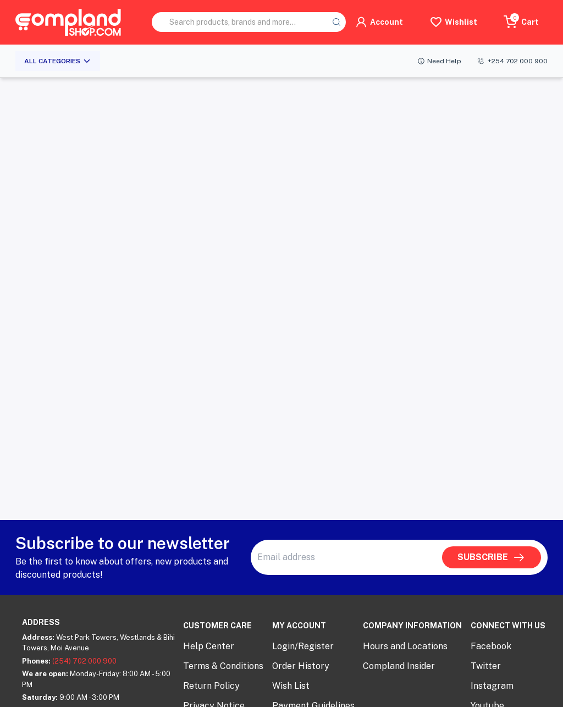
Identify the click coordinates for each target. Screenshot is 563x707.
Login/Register (303, 646)
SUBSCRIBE (491, 557)
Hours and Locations (405, 646)
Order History (300, 666)
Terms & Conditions (223, 666)
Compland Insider (399, 666)
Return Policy (211, 686)
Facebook (491, 646)
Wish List (291, 686)
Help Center (208, 646)
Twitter (486, 666)
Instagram (492, 686)
